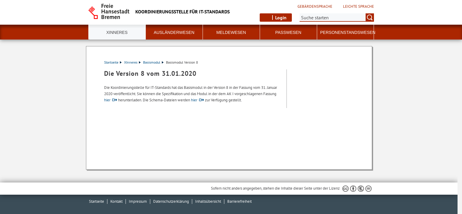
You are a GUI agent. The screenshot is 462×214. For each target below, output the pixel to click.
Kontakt (116, 201)
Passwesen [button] (288, 32)
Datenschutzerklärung (171, 201)
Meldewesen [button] (231, 32)
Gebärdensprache (314, 6)
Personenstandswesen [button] (347, 32)
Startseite (113, 62)
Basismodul (153, 62)
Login (280, 18)
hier (107, 100)
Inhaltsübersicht (208, 201)
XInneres (132, 62)
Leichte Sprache (358, 6)
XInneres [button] (117, 32)
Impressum (138, 201)
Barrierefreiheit (239, 201)
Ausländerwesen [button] (174, 32)
